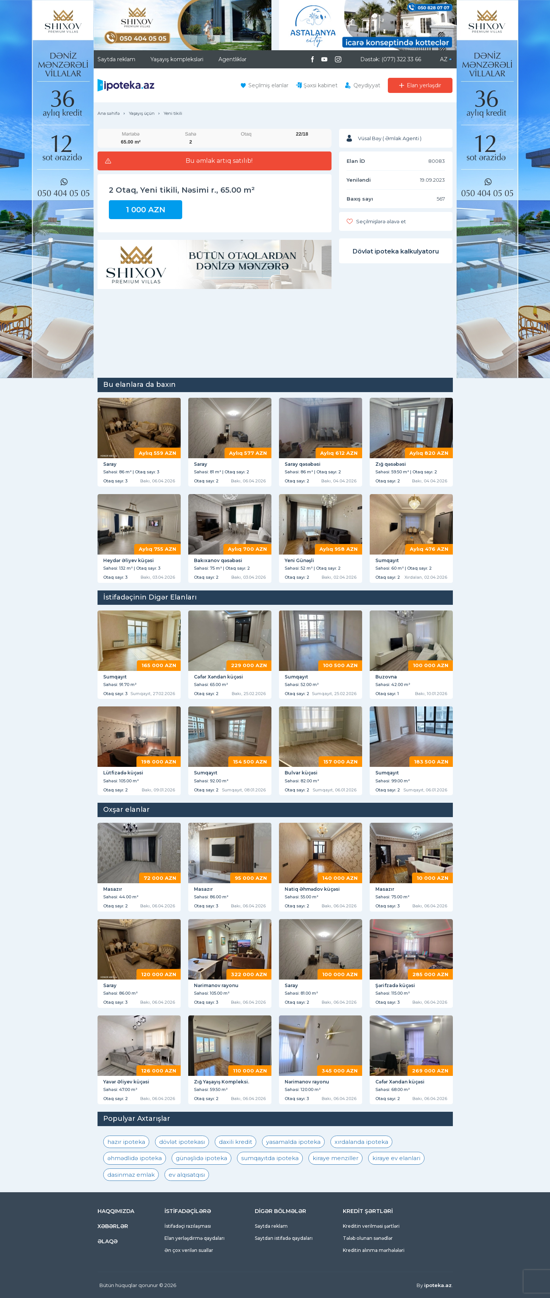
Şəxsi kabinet (321, 85)
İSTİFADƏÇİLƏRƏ (187, 1211)
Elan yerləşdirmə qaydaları (194, 1238)
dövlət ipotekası (182, 1141)
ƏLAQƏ (108, 1241)
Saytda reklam (116, 59)
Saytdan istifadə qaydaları (284, 1238)
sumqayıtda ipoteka (270, 1158)
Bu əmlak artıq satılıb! (219, 161)
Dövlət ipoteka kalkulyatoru (396, 251)
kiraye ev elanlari (396, 1158)
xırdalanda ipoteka (361, 1141)
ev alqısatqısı (187, 1174)
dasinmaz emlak (131, 1174)
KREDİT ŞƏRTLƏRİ (368, 1211)
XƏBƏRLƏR (113, 1226)
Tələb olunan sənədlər (368, 1238)
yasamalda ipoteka (293, 1141)
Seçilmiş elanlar (268, 85)
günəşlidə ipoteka (201, 1158)
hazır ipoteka (126, 1141)
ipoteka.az (438, 1285)
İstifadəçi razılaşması (187, 1226)
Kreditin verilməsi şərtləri (371, 1226)
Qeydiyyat (366, 85)
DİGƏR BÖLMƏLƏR (280, 1211)
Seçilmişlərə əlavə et (381, 221)
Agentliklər (232, 59)
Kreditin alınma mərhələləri (373, 1250)
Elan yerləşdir (424, 85)
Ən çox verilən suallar (188, 1250)
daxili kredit (235, 1141)
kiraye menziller (335, 1158)
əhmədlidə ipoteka (134, 1158)
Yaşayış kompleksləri (176, 59)
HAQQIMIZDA (116, 1211)
